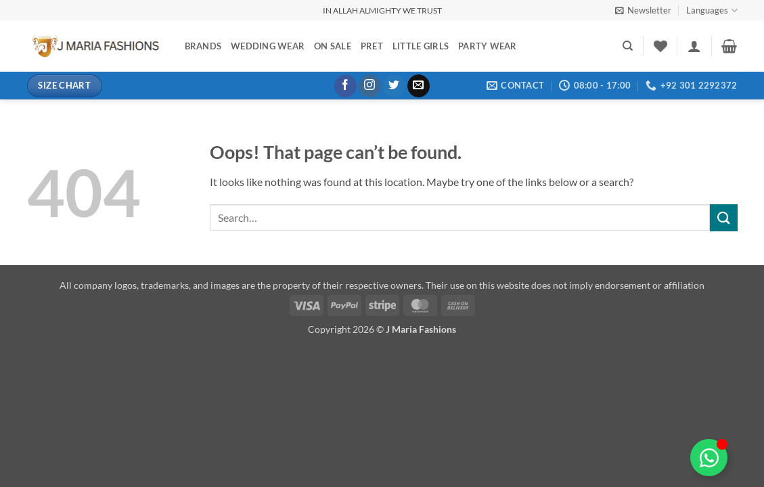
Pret (372, 46)
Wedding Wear (268, 46)
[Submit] (723, 217)
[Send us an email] (418, 85)
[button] (643, 10)
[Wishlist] (660, 46)
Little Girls (420, 46)
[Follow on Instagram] (370, 85)
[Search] (628, 46)
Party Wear (487, 46)
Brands (203, 46)
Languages (711, 10)
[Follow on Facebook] (345, 85)
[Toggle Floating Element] (708, 457)
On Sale (332, 46)
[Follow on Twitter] (394, 85)
